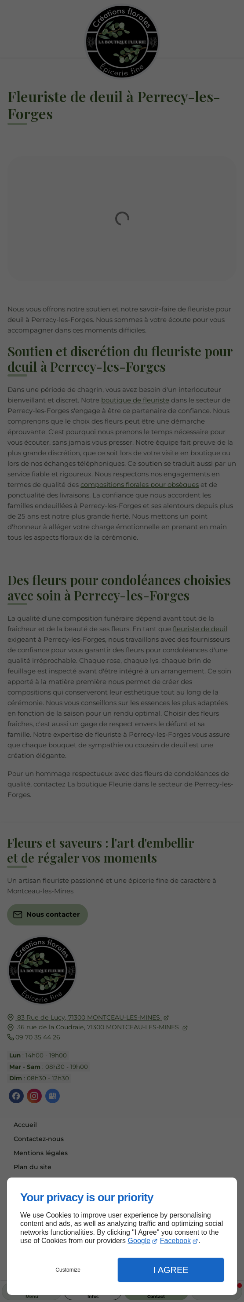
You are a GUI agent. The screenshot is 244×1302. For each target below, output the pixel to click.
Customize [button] (67, 1270)
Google (139, 1240)
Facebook (175, 1240)
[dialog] (122, 1236)
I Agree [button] (171, 1270)
